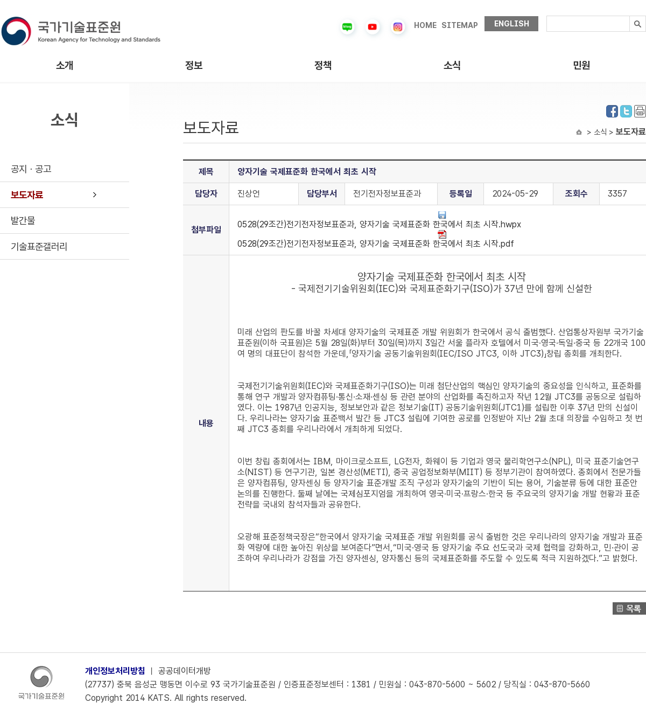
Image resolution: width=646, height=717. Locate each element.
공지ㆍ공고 (31, 169)
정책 (323, 65)
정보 (193, 65)
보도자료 (27, 194)
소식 (452, 65)
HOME (425, 25)
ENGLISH (511, 23)
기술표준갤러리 (39, 246)
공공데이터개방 (184, 671)
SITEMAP (459, 25)
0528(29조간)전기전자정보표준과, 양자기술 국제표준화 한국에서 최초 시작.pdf (375, 239)
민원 (581, 65)
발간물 (23, 220)
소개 (64, 65)
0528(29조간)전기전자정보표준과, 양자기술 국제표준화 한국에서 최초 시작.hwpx (379, 220)
